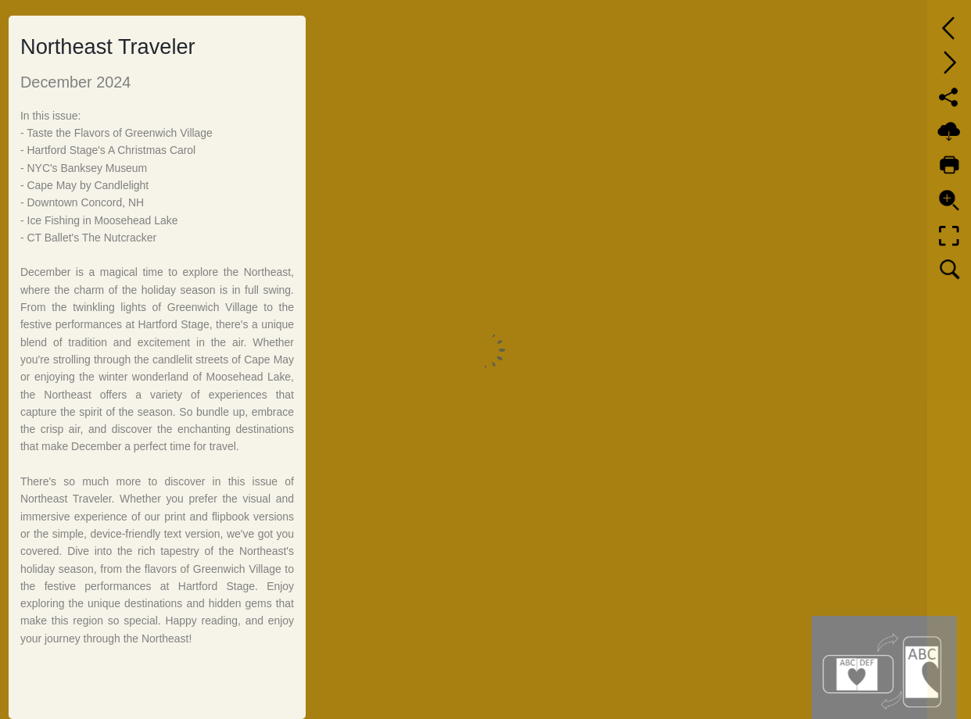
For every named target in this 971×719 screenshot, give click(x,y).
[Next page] (949, 62)
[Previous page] (949, 28)
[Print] (949, 165)
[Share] (949, 96)
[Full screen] (949, 236)
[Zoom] (949, 200)
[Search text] (949, 270)
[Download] (949, 131)
